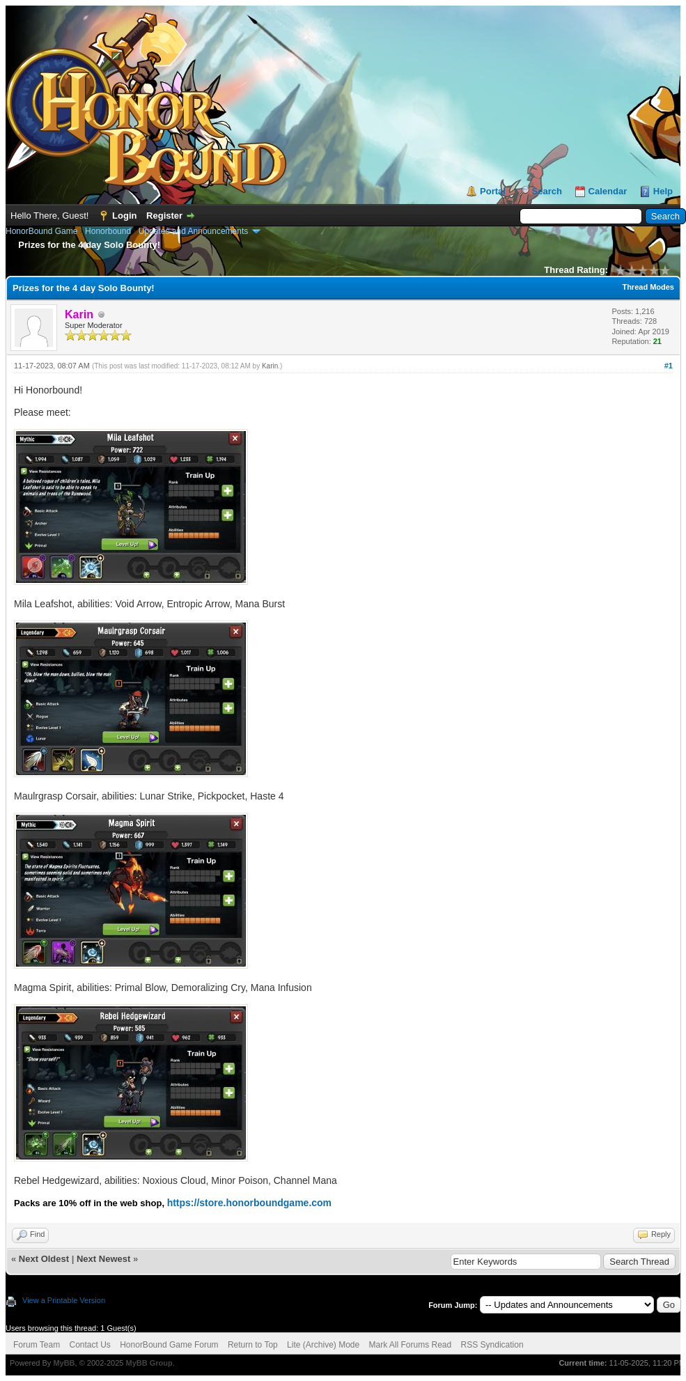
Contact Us (89, 1345)
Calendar (607, 191)
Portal (493, 191)
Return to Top (253, 1345)
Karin (270, 366)
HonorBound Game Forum (169, 1345)
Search (547, 191)
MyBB (64, 1363)
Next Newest (103, 1259)
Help (663, 191)
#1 (668, 365)
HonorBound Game (41, 231)
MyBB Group (148, 1363)
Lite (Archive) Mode (323, 1345)
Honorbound (108, 231)
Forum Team (36, 1345)
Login (124, 215)
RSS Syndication (492, 1345)
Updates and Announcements (193, 231)
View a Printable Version (63, 1300)
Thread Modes (648, 287)
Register (164, 215)
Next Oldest (44, 1259)
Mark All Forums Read (410, 1345)
